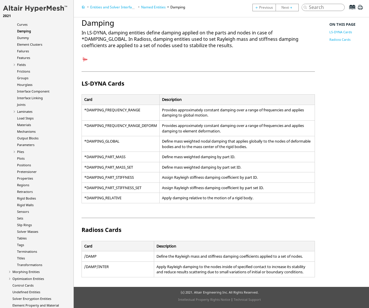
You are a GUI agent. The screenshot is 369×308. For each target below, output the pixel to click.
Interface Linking (30, 98)
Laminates (24, 111)
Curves (22, 24)
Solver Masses (27, 231)
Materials (24, 125)
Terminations (27, 251)
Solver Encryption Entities (31, 298)
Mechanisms (26, 131)
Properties (25, 178)
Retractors (25, 191)
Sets (20, 218)
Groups (22, 78)
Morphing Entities (26, 272)
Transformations (29, 265)
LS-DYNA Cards (340, 32)
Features (23, 58)
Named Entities (153, 7)
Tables (22, 238)
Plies (20, 152)
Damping (24, 31)
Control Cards (23, 285)
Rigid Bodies (26, 198)
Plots (21, 158)
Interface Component (33, 91)
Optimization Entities (28, 278)
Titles (21, 258)
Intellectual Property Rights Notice (204, 299)
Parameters (25, 145)
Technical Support (247, 299)
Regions (23, 185)
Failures (23, 51)
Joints (21, 104)
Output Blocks (27, 138)
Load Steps (25, 118)
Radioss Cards (339, 39)
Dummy (23, 38)
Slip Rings (24, 225)
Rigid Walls (25, 205)
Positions (24, 165)
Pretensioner (27, 171)
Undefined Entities (26, 292)
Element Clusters (29, 44)
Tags (20, 245)
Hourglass (24, 84)
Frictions (23, 71)
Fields (21, 64)
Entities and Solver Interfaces (113, 7)
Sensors (23, 211)
